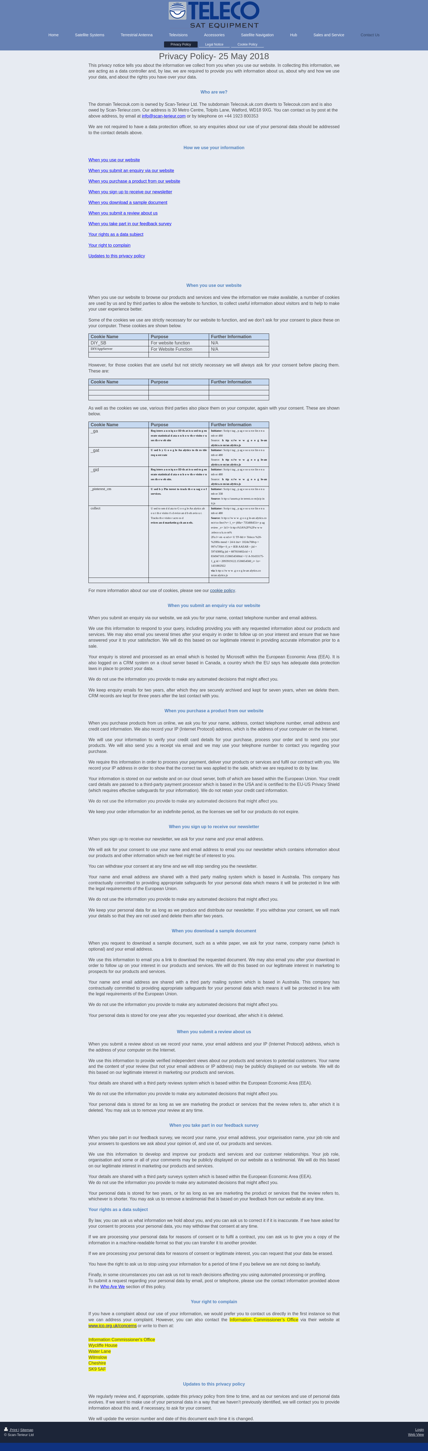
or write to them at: (156, 1325)
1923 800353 (245, 116)
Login (419, 1430)
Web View (416, 1434)
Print (11, 1430)
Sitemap (26, 1430)
